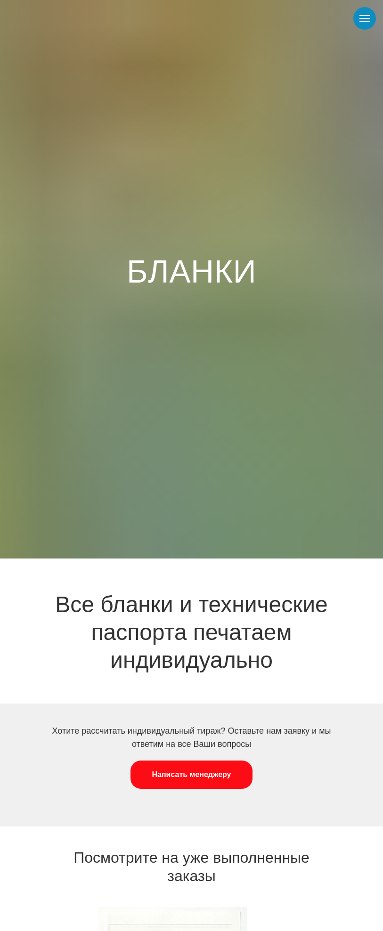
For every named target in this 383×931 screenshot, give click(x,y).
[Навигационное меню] (364, 18)
